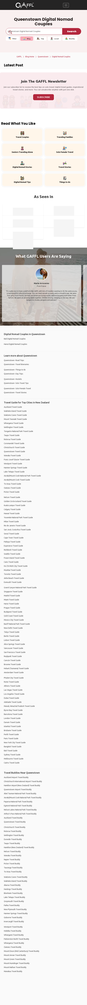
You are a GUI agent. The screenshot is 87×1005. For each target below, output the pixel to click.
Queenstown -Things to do (15, 370)
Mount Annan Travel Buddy (15, 955)
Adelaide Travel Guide (13, 702)
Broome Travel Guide (12, 664)
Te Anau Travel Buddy (13, 872)
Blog (26, 38)
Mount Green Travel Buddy (15, 959)
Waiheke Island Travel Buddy (15, 881)
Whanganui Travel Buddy (14, 943)
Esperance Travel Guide (13, 546)
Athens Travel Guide (12, 686)
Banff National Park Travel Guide (17, 624)
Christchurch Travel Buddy (14, 827)
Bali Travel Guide (10, 751)
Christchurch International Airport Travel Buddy (23, 781)
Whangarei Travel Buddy (14, 935)
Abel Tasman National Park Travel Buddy (20, 793)
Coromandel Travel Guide (14, 443)
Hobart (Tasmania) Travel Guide (16, 668)
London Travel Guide (12, 718)
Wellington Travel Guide (13, 427)
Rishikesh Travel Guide (13, 550)
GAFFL (19, 57)
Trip (40, 38)
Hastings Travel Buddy (13, 889)
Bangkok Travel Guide (12, 747)
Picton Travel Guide (11, 492)
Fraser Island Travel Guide (14, 558)
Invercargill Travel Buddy (14, 921)
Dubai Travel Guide (11, 698)
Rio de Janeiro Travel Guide (15, 526)
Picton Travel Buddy (12, 864)
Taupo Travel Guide (11, 435)
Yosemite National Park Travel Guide (18, 517)
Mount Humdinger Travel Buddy (16, 963)
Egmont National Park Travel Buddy (18, 806)
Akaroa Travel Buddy (12, 885)
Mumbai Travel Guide (12, 570)
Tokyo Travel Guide (11, 632)
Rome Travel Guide (11, 682)
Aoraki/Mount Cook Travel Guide (17, 480)
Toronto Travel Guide (12, 574)
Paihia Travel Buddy (12, 905)
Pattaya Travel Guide (12, 542)
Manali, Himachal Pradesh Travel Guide (19, 706)
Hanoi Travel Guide (11, 604)
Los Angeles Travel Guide (14, 694)
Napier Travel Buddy (12, 860)
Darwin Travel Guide (12, 722)
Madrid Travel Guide (12, 596)
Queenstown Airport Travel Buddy (18, 789)
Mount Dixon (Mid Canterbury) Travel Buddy (21, 951)
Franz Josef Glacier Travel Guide (17, 460)
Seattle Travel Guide (12, 554)
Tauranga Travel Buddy (13, 868)
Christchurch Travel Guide (14, 447)
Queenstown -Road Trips (14, 360)
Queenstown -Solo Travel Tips (16, 383)
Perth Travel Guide (11, 734)
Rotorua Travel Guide (12, 439)
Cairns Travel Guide (11, 763)
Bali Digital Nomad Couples (15, 339)
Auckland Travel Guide (13, 407)
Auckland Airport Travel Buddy (16, 777)
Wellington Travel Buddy (14, 835)
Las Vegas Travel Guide (13, 690)
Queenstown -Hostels (13, 379)
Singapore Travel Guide (13, 592)
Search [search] (71, 31)
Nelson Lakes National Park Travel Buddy (20, 810)
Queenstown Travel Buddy (15, 822)
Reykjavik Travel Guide (13, 656)
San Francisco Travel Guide (14, 652)
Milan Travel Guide (11, 522)
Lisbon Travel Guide (12, 640)
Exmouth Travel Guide (13, 582)
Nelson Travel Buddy (12, 851)
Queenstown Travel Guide (14, 451)
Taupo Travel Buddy (12, 843)
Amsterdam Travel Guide (14, 672)
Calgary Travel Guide (12, 509)
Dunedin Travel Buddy (13, 839)
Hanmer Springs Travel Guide (15, 468)
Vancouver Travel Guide (13, 648)
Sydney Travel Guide (12, 755)
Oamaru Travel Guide (12, 488)
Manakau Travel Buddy (13, 971)
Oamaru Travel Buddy (12, 947)
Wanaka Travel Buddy (12, 855)
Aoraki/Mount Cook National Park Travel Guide (22, 476)
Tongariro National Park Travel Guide (18, 431)
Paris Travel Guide (11, 738)
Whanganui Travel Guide (14, 423)
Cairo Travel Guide (11, 562)
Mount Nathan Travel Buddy (15, 967)
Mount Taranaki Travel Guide (15, 419)
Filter (12, 38)
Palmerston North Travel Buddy (16, 939)
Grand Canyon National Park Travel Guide (20, 588)
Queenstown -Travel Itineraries (16, 364)
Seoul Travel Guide (11, 534)
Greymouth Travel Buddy (14, 901)
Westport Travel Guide (13, 464)
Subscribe (43, 97)
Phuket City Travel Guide (14, 678)
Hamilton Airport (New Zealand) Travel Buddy (22, 785)
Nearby (70, 38)
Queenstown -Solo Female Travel (17, 388)
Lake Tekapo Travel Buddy (14, 897)
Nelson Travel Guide (12, 497)
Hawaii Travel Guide (12, 513)
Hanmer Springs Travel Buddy (16, 913)
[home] (25, 5)
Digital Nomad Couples (61, 57)
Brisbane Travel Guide (13, 730)
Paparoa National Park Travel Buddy (18, 802)
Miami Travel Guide (11, 600)
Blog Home (29, 57)
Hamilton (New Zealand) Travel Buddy (19, 847)
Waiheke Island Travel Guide (15, 411)
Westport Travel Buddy (13, 927)
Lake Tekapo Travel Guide (14, 472)
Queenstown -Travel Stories (15, 392)
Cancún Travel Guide (12, 660)
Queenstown (43, 57)
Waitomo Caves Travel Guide (15, 415)
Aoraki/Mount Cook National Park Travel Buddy (22, 798)
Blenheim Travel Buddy (13, 893)
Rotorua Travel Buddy (12, 831)
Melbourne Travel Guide (13, 759)
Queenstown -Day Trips (13, 374)
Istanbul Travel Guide (12, 726)
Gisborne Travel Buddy (13, 917)
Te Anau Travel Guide (12, 484)
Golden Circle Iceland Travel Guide (18, 501)
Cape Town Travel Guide (14, 538)
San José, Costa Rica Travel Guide (17, 530)
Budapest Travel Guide (13, 612)
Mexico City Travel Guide (14, 620)
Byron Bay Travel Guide (13, 710)
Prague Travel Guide (12, 608)
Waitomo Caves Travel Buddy (15, 877)
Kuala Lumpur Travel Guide (14, 505)
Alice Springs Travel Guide (14, 644)
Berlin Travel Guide (11, 636)
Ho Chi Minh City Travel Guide (16, 566)
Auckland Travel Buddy (13, 818)
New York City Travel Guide (15, 742)
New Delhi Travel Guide (13, 628)
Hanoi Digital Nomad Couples (15, 344)
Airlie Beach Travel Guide (14, 578)
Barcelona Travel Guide (13, 714)
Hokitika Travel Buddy (12, 931)
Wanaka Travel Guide (12, 455)
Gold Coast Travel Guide (13, 616)
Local (54, 38)
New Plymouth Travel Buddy (15, 909)
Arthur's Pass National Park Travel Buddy (20, 814)
